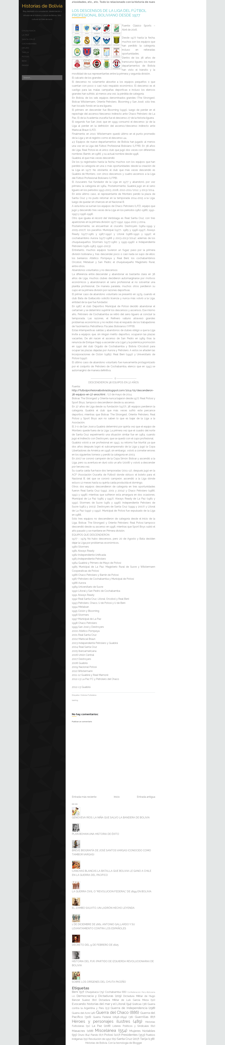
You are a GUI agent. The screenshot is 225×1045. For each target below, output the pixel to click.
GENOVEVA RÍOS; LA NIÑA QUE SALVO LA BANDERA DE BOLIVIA (111, 817)
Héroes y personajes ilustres (101, 1021)
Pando (25, 65)
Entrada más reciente (84, 796)
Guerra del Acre (81, 1012)
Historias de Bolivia (42, 6)
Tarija (25, 52)
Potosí (25, 56)
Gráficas (137, 1004)
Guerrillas (141, 1017)
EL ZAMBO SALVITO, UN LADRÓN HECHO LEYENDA (103, 907)
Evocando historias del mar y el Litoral (98, 1004)
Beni (24, 61)
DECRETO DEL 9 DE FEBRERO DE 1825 (95, 944)
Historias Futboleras (88, 695)
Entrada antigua (146, 796)
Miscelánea (105, 1030)
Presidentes (129, 1034)
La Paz (25, 35)
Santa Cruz (28, 39)
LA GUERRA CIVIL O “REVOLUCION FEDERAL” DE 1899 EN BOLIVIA (111, 891)
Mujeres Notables (142, 1030)
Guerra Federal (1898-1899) (110, 1017)
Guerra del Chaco (112, 1012)
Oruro (25, 48)
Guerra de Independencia (129, 1008)
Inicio (117, 796)
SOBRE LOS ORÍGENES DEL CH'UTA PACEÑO (99, 981)
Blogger (137, 1042)
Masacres (78, 1030)
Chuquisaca (28, 31)
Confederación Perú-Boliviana (141, 992)
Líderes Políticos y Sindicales (130, 1025)
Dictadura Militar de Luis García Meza (124, 999)
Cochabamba (29, 44)
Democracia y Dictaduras (95, 996)
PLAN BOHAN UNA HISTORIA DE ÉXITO (95, 833)
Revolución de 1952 (99, 1038)
